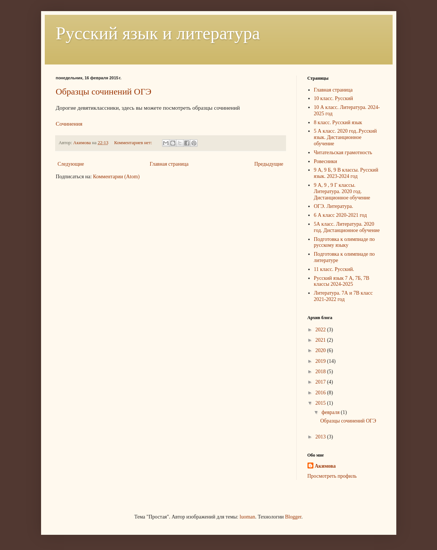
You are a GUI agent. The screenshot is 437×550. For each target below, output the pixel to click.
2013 (321, 437)
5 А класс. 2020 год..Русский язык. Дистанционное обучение (345, 137)
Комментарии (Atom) (116, 176)
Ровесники (325, 161)
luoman (247, 517)
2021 (321, 340)
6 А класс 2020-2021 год (340, 215)
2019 (321, 361)
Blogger (293, 517)
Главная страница (169, 164)
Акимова (325, 466)
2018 (321, 371)
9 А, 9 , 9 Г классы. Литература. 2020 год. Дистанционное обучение (342, 191)
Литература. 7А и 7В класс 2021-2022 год (343, 296)
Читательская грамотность (343, 152)
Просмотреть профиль (332, 476)
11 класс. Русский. (334, 269)
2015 (321, 403)
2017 (321, 382)
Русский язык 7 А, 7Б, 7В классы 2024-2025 (341, 281)
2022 (321, 329)
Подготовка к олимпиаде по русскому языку (344, 242)
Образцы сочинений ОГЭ (104, 91)
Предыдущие (268, 164)
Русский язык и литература (158, 33)
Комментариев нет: (133, 142)
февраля (331, 412)
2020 (321, 350)
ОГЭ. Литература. (333, 206)
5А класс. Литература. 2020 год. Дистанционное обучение (347, 227)
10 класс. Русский (333, 98)
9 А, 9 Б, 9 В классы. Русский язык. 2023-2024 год (346, 173)
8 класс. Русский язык (338, 122)
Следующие (71, 164)
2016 (321, 392)
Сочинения (69, 123)
